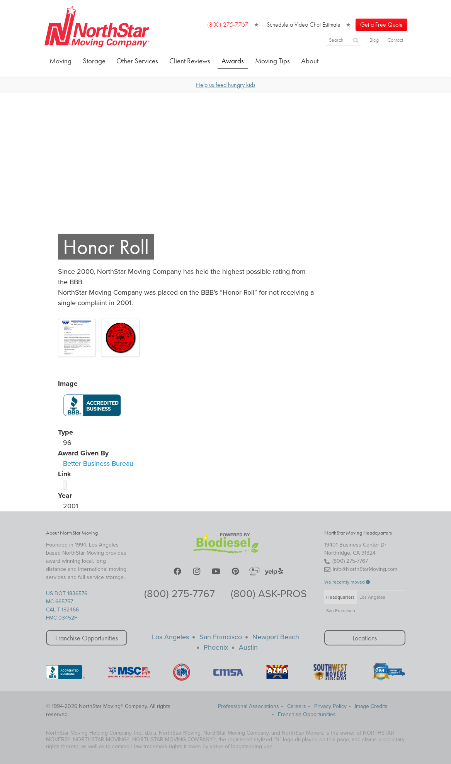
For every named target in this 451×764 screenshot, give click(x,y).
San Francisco (340, 610)
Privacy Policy (330, 706)
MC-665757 (59, 601)
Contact (395, 39)
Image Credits (371, 706)
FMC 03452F (61, 618)
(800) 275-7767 (179, 593)
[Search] (338, 40)
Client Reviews (189, 61)
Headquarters (340, 597)
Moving (60, 61)
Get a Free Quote (381, 24)
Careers (296, 706)
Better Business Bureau (98, 463)
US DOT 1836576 (66, 593)
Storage (94, 61)
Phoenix (216, 647)
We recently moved (347, 582)
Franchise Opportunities (86, 637)
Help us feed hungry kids (225, 85)
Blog (374, 39)
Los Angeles (372, 597)
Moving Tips (272, 61)
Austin (248, 647)
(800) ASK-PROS (269, 593)
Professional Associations (248, 706)
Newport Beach (275, 637)
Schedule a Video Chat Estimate (303, 24)
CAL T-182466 (62, 609)
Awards (232, 61)
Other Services (137, 61)
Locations (364, 637)
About (309, 61)
